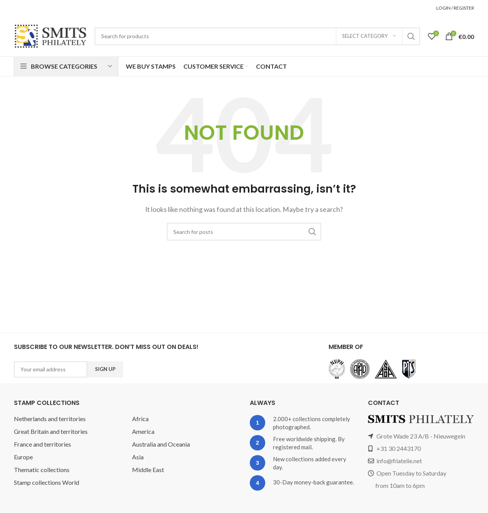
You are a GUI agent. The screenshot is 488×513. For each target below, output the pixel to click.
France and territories (43, 444)
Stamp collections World (47, 482)
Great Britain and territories (51, 431)
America (143, 431)
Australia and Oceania (162, 444)
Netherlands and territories (50, 418)
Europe (24, 457)
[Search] (257, 36)
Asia (138, 457)
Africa (140, 418)
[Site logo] (50, 35)
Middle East (148, 469)
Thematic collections (42, 469)
